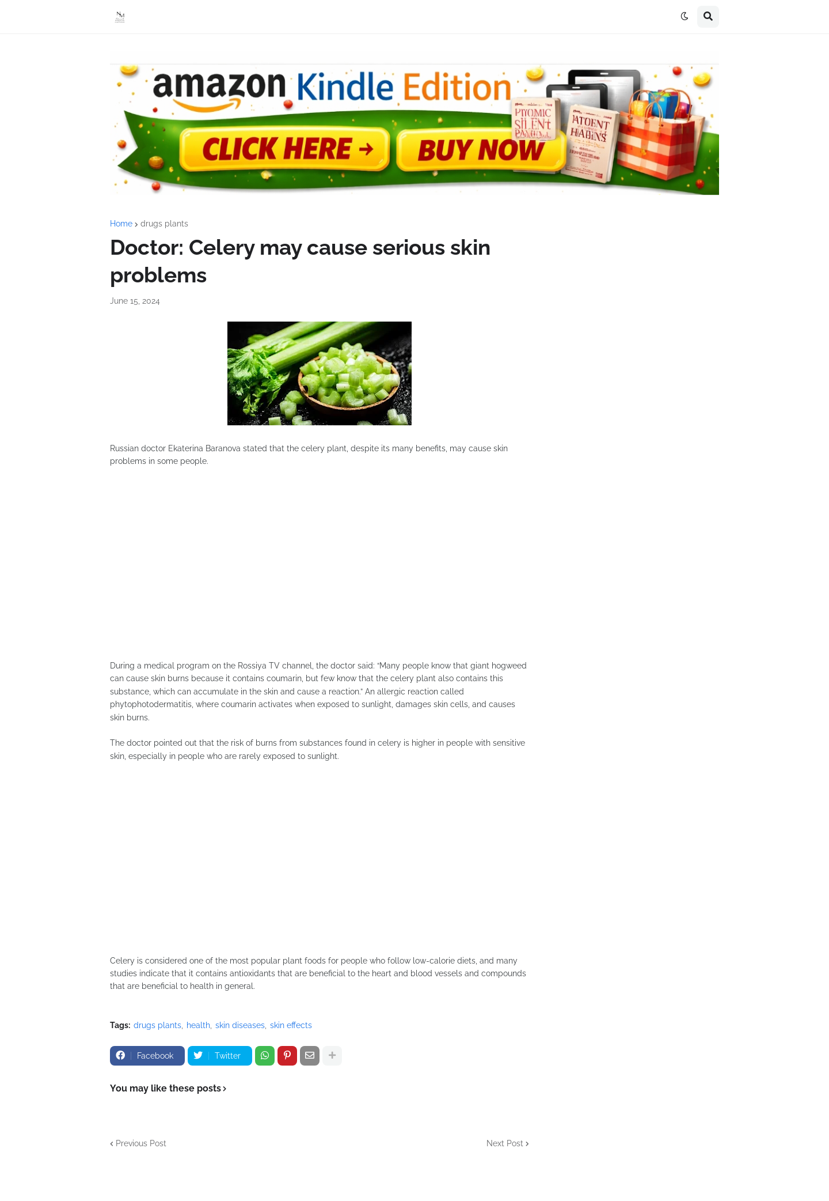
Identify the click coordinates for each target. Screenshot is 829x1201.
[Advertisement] (319, 570)
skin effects (291, 1025)
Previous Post (141, 1143)
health (198, 1025)
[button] (684, 17)
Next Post (504, 1143)
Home (121, 224)
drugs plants (164, 224)
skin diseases (240, 1025)
